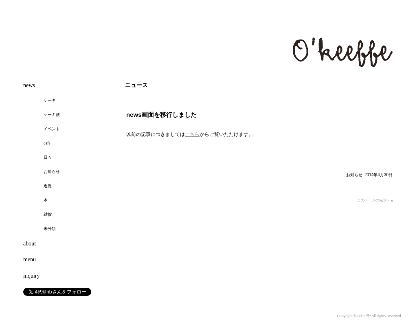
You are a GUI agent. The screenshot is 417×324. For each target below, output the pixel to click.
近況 (48, 186)
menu (29, 259)
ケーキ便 (52, 114)
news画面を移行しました (161, 114)
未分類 (50, 228)
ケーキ (50, 100)
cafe (47, 143)
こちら (192, 134)
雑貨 (48, 214)
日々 (48, 157)
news (29, 85)
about (29, 244)
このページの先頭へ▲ (375, 200)
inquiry (31, 276)
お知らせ (354, 175)
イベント (52, 129)
